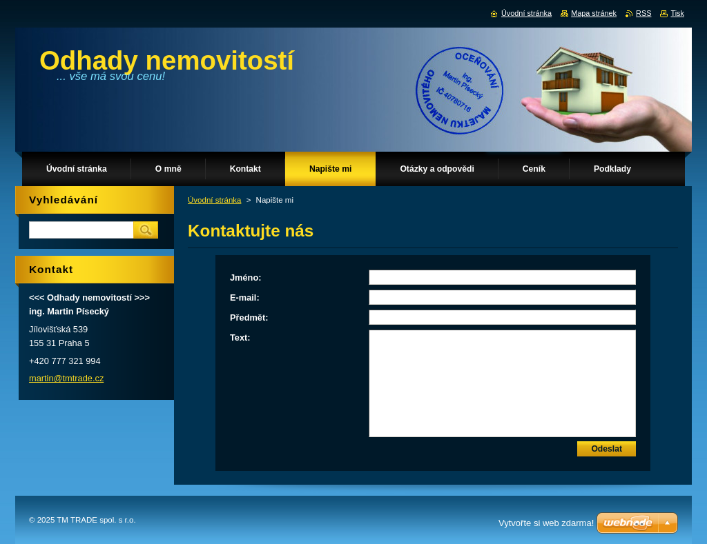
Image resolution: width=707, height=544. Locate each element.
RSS (643, 13)
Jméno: (246, 277)
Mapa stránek (594, 13)
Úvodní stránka (214, 200)
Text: (240, 337)
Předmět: (249, 317)
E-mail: (245, 297)
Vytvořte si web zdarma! (546, 523)
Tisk (677, 13)
